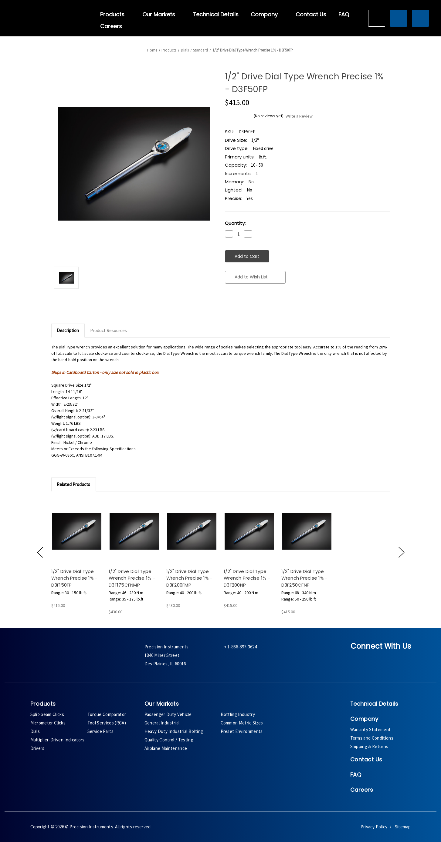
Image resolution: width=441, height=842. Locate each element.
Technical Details (216, 14)
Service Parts (100, 731)
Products (115, 14)
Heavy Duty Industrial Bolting (173, 731)
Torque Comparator (106, 714)
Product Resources (108, 330)
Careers (111, 26)
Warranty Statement (370, 729)
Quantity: (235, 223)
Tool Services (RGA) (106, 723)
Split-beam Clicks (47, 714)
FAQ (343, 14)
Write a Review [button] (299, 116)
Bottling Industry (238, 714)
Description (68, 330)
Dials (35, 731)
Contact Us (311, 14)
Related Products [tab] (73, 484)
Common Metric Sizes (242, 723)
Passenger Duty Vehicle (168, 714)
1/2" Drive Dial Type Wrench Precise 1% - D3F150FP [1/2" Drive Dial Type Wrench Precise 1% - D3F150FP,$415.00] (74, 578)
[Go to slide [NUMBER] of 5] (40, 552)
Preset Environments (242, 731)
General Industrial (162, 723)
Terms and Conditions (372, 738)
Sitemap (403, 827)
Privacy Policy (374, 827)
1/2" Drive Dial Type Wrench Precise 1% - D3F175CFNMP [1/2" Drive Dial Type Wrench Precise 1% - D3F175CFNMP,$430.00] (132, 578)
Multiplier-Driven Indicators (57, 740)
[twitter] (375, 660)
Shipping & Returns (369, 746)
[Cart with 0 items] (420, 18)
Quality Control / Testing (168, 740)
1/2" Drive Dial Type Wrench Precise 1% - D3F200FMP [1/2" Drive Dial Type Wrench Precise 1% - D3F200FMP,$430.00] (189, 578)
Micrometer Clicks (48, 723)
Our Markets (161, 14)
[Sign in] (398, 18)
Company (267, 14)
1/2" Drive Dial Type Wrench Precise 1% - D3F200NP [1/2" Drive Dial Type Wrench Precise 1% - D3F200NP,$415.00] (247, 578)
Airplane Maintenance (165, 748)
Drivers (37, 748)
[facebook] (358, 660)
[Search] (376, 18)
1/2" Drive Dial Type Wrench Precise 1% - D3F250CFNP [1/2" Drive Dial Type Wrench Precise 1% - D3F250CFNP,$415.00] (304, 578)
